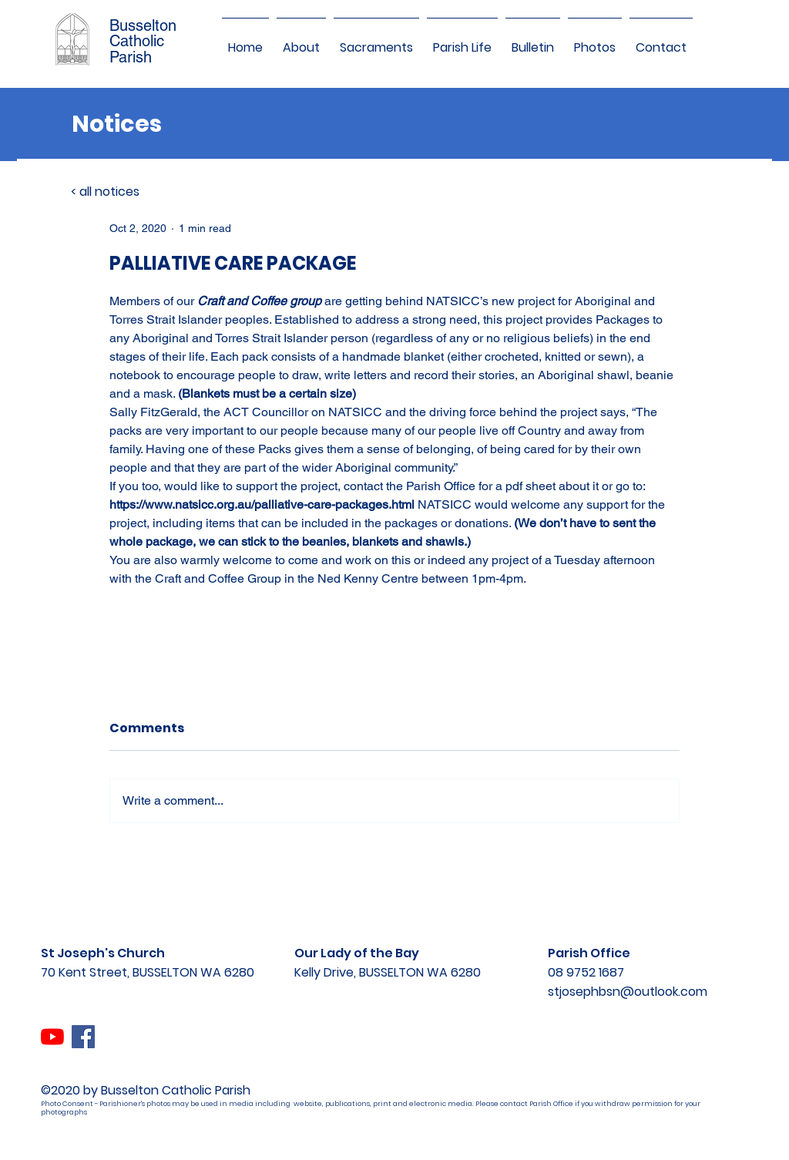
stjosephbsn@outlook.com (627, 991)
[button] (301, 41)
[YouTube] (52, 1036)
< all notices (105, 191)
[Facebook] (83, 1036)
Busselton (142, 25)
